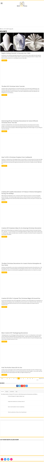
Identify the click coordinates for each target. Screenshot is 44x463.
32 (23, 378)
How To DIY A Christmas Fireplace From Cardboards (16, 157)
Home (1, 28)
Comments (12, 391)
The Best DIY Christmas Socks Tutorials (13, 86)
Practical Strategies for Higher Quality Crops (16, 396)
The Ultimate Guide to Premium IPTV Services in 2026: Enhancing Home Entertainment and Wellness (19, 394)
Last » (37, 379)
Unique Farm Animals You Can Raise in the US (16, 401)
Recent (2, 391)
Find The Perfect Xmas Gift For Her (11, 367)
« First (2, 378)
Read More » (4, 60)
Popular (6, 391)
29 (16, 378)
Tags (16, 391)
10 (7, 378)
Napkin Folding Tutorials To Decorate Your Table (15, 53)
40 (27, 378)
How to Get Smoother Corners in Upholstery (16, 406)
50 (30, 378)
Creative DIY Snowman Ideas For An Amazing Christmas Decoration (21, 228)
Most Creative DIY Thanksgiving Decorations (14, 333)
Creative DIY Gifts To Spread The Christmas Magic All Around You (20, 298)
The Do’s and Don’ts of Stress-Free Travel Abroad (17, 412)
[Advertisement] (22, 17)
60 (32, 378)
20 (9, 378)
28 (13, 378)
